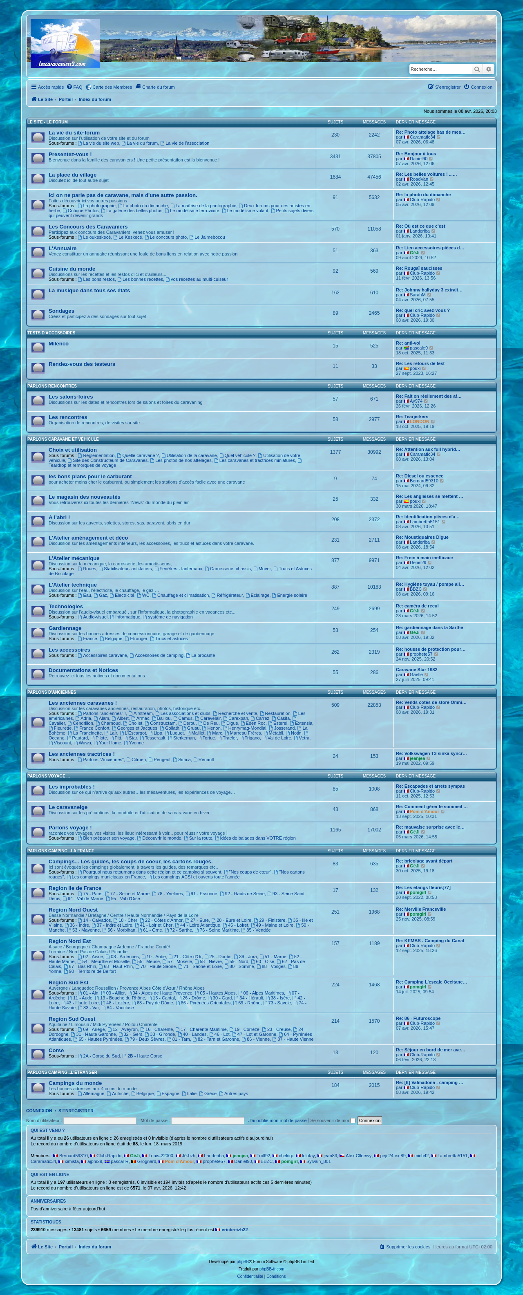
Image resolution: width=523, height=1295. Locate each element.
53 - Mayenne (83, 930)
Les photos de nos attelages (180, 460)
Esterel (277, 723)
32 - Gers (130, 1034)
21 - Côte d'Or (185, 956)
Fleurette (60, 728)
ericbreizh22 (235, 1229)
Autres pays (233, 1093)
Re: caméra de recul (417, 605)
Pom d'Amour (424, 811)
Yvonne (134, 742)
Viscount (60, 742)
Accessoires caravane (102, 655)
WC (143, 595)
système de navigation (168, 616)
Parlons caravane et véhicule (63, 439)
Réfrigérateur (227, 595)
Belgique (111, 638)
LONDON (419, 421)
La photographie (97, 205)
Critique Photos (80, 210)
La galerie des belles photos (131, 210)
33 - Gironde (160, 1034)
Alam (101, 718)
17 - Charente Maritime (200, 1029)
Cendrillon (80, 723)
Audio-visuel (93, 616)
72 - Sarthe (178, 930)
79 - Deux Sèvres (145, 1039)
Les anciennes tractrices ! (82, 754)
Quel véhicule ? (237, 455)
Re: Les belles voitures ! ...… (426, 174)
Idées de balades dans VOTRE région (255, 838)
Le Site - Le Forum (47, 122)
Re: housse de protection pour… (431, 649)
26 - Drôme (191, 997)
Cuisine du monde (72, 269)
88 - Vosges (271, 966)
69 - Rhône (246, 1002)
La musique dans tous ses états (89, 290)
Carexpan (236, 718)
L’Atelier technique (73, 585)
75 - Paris (90, 893)
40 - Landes (192, 1034)
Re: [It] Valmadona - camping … (429, 1082)
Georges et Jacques (134, 728)
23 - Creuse (276, 1029)
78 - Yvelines (167, 893)
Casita (281, 718)
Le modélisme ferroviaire (192, 210)
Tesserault (152, 737)
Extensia (301, 723)
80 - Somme (239, 966)
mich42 (421, 1155)
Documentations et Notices (83, 670)
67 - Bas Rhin (80, 966)
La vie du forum (140, 143)
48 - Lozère (115, 1002)
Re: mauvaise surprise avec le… (430, 826)
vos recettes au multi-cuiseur (196, 279)
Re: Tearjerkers (412, 416)
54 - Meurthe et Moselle (103, 961)
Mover (262, 568)
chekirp (286, 1155)
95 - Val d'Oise (123, 898)
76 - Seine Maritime (216, 930)
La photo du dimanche (143, 205)
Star (130, 737)
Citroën (136, 759)
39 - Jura (245, 956)
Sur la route (198, 838)
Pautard (77, 737)
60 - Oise (262, 961)
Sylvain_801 (318, 1161)
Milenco (59, 344)
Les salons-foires (71, 397)
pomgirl (418, 892)
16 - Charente (156, 1029)
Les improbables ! (72, 787)
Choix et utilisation (73, 450)
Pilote (98, 737)
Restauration (275, 713)
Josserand (282, 728)
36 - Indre (77, 925)
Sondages (61, 311)
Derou (187, 723)
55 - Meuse (146, 961)
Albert (120, 718)
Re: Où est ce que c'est (420, 226)
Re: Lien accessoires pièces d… (430, 247)
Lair (110, 732)
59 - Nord (236, 961)
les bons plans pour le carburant (90, 476)
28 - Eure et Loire (231, 920)
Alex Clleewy (358, 1155)
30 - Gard (220, 997)
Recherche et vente (235, 713)
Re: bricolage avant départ (424, 860)
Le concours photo (166, 237)
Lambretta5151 (425, 521)
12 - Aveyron (122, 1029)
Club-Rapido (422, 199)
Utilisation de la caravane (189, 455)
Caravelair (208, 718)
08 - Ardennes (122, 956)
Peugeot (159, 759)
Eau (84, 595)
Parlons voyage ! (70, 827)
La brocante (200, 655)
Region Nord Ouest (73, 910)
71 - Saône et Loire (199, 966)
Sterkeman (181, 737)
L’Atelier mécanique (74, 558)
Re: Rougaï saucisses (419, 268)
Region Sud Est (68, 982)
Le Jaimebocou (207, 237)
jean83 (330, 1155)
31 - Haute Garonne (93, 1034)
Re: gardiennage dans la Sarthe (429, 627)
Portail (66, 99)
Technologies (66, 606)
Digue (229, 723)
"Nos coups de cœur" (248, 871)
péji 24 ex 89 (392, 1155)
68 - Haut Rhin (115, 966)
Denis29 (418, 562)
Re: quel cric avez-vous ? (423, 310)
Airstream (140, 713)
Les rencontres (68, 417)
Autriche (117, 1093)
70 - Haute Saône (155, 966)
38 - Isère (278, 997)
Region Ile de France (75, 888)
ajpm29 (94, 1161)
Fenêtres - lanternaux (178, 568)
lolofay (308, 1155)
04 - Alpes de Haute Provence (159, 992)
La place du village (72, 175)
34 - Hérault (248, 997)
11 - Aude (80, 997)
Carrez (259, 718)
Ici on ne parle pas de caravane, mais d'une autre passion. (123, 195)
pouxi (415, 368)
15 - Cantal (161, 997)
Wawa (82, 742)
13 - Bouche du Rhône (120, 997)
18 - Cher (125, 920)
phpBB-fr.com (271, 1269)
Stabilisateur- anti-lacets (125, 568)
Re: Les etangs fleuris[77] (423, 887)
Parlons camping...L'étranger (62, 1072)
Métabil (273, 732)
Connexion (39, 1110)
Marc (214, 732)
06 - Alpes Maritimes (261, 992)
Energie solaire (289, 595)
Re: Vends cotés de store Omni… (431, 702)
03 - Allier (113, 992)
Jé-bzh (188, 1155)
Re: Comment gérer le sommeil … (432, 806)
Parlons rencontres (52, 386)
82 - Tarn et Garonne (215, 1039)
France (87, 638)
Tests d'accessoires (51, 333)
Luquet (174, 732)
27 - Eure (197, 920)
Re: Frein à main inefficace (424, 557)
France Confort (91, 728)
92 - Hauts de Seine (242, 893)
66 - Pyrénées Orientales (203, 1002)
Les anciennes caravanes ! (83, 703)
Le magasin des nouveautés (85, 497)
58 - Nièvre (208, 961)
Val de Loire (276, 737)
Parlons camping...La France (60, 851)
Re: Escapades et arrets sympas (430, 786)
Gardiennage (65, 628)
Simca (181, 759)
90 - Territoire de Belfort (90, 971)
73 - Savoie (277, 1002)
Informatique (125, 616)
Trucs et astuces (169, 638)
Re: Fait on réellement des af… (429, 396)
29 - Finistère (269, 920)
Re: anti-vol (408, 343)
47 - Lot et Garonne (254, 1034)
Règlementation (96, 455)
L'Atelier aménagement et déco (88, 538)
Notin (294, 732)
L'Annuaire (62, 248)
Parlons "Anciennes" (101, 759)
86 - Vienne (255, 1039)
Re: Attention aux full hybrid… (428, 449)
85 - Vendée (256, 930)
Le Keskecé (127, 237)
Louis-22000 (160, 1155)
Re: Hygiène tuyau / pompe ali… (430, 584)
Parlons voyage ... (48, 776)
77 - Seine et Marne (127, 893)
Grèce (208, 1093)
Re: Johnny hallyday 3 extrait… (429, 289)
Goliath (169, 728)
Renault (203, 759)
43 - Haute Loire (80, 1002)
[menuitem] (74, 87)
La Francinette (85, 732)
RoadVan (419, 179)
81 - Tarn (178, 1039)
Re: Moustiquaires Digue (422, 537)
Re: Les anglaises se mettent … (429, 496)
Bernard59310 (424, 480)
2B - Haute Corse (142, 1055)
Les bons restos (96, 279)
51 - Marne (272, 956)
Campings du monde (75, 1083)
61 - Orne (150, 930)
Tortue (206, 737)
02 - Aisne (90, 956)
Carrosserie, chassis (227, 568)
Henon (211, 728)
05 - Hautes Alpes (215, 992)
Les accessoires (69, 650)
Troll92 (263, 1155)
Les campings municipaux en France (106, 876)
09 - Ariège (91, 1029)
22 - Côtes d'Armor (161, 920)
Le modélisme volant (245, 210)
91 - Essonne (201, 893)
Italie (189, 1093)
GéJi (415, 252)
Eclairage (258, 595)
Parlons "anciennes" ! (102, 713)
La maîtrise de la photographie (203, 205)
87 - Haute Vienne (292, 1039)
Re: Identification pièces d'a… (428, 516)
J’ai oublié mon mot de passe (277, 1120)
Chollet (132, 723)
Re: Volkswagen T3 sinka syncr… (431, 753)
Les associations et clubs (182, 713)
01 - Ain (88, 992)
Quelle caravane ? (138, 455)
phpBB (243, 1261)
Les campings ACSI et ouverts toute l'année (194, 876)
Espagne (167, 1093)
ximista (72, 1161)
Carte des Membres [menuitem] (112, 87)
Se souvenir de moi (333, 1120)
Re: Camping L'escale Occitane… (431, 981)
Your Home (107, 742)
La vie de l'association (184, 143)
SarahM (418, 294)
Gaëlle (416, 674)
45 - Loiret (235, 925)
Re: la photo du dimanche (423, 194)
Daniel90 (418, 158)
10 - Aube (153, 956)
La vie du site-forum (74, 133)
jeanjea (417, 758)
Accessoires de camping (156, 655)
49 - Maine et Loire (272, 925)
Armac (140, 718)
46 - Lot (219, 1034)
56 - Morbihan (119, 930)
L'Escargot (133, 732)
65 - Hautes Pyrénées (98, 1039)
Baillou (161, 718)
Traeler (227, 737)
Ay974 (416, 401)
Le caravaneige (68, 807)
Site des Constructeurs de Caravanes (107, 460)
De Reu (208, 723)
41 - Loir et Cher (153, 925)
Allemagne (91, 1093)
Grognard (146, 1161)
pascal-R (119, 1161)
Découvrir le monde (159, 838)
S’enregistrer (76, 1110)
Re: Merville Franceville (421, 909)
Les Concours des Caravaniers (88, 227)
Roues (87, 568)
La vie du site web (98, 143)
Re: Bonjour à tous (416, 153)
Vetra (302, 737)
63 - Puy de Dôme (152, 1002)
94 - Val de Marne (83, 898)
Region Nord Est (70, 941)
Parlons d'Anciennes (51, 692)
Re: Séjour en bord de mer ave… (430, 1049)
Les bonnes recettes (140, 279)
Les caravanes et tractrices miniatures (254, 460)
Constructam (160, 723)
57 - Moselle (177, 961)
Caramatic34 (422, 136)
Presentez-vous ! (70, 154)
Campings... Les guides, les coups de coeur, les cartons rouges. (131, 861)
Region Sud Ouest (72, 1019)
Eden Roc (253, 723)
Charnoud (108, 723)
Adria (83, 718)
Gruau (190, 728)
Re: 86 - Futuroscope (418, 1018)
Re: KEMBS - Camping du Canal (430, 940)
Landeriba (420, 231)
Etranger (136, 638)
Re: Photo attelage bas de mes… (431, 132)
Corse (56, 1050)
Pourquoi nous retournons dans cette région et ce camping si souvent (149, 871)
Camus (183, 718)
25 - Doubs (218, 956)
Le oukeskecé (94, 237)
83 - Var (88, 1007)
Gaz (100, 595)
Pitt (115, 737)
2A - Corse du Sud (99, 1055)
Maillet (195, 732)
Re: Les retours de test (420, 363)
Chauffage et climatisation (180, 595)
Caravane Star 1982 (417, 669)
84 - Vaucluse (117, 1007)
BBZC (416, 589)
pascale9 (419, 347)
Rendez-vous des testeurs (82, 364)
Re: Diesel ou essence (419, 475)
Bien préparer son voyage (106, 838)
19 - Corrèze (244, 1029)
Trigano (249, 737)
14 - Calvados (94, 920)
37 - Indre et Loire (112, 925)
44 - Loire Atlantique (197, 925)
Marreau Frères (243, 732)
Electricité (122, 595)
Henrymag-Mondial (244, 728)
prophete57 (421, 654)
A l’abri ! (59, 517)
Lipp (155, 732)
